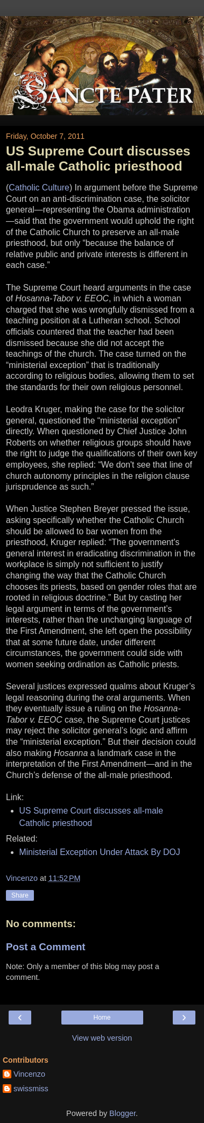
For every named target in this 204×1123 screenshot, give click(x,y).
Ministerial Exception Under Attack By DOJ (99, 852)
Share (20, 895)
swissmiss (30, 1088)
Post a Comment (46, 946)
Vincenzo (29, 1074)
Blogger (122, 1113)
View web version (102, 1038)
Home (101, 1017)
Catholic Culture (39, 187)
